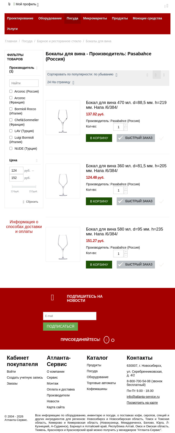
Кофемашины (97, 389)
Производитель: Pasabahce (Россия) (113, 121)
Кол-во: (91, 126)
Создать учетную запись (25, 377)
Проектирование (20, 18)
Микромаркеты (95, 18)
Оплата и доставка (61, 389)
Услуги (12, 29)
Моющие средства (147, 18)
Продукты (120, 18)
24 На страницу (60, 82)
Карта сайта (55, 407)
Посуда (72, 18)
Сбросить (32, 201)
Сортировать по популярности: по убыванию (82, 74)
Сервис (52, 377)
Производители (58, 395)
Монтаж (52, 383)
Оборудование (50, 18)
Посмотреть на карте (142, 402)
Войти (11, 371)
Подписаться (60, 326)
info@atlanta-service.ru (143, 396)
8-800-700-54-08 (138, 381)
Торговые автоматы (101, 383)
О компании (55, 371)
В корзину (99, 138)
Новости (53, 401)
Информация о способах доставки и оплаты (24, 227)
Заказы (12, 383)
